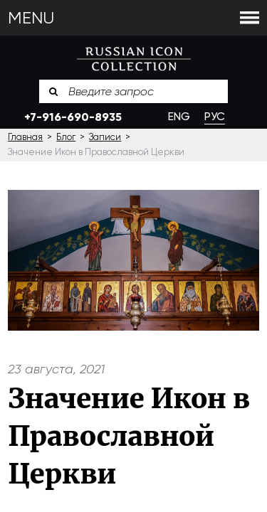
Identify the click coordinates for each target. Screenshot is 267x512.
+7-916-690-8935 (73, 117)
